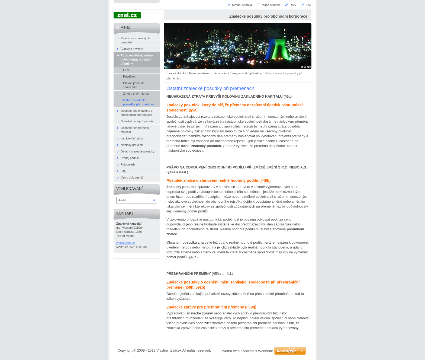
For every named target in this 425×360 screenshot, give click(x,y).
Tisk (308, 5)
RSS (293, 5)
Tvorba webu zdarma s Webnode (247, 351)
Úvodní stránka (176, 73)
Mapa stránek (271, 5)
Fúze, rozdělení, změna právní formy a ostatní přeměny (225, 73)
